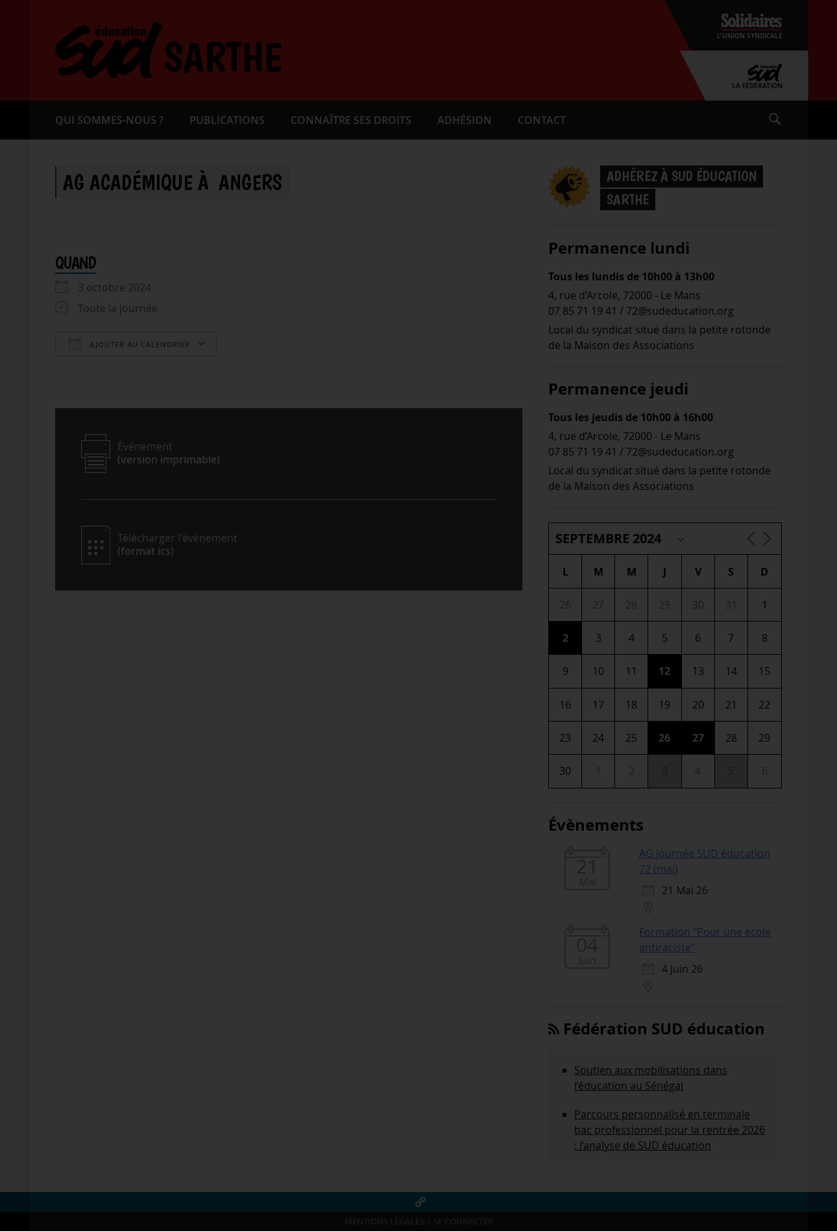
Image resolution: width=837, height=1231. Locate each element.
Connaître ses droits (351, 120)
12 (664, 671)
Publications (227, 120)
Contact (542, 120)
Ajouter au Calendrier (129, 344)
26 (664, 738)
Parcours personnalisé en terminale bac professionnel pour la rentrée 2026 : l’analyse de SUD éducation (669, 1129)
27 (698, 738)
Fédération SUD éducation (664, 1029)
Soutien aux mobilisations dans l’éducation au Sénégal (650, 1078)
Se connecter (463, 1221)
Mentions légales (384, 1221)
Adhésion (464, 120)
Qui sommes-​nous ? (109, 120)
